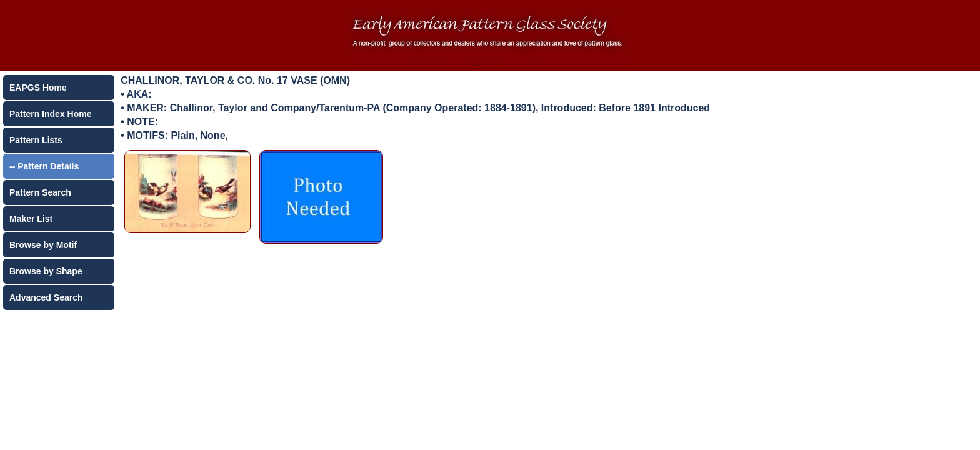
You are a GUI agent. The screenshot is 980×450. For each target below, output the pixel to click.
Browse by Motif (43, 245)
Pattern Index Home (50, 114)
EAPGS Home (38, 87)
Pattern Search (40, 193)
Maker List (30, 219)
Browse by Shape (45, 271)
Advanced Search (46, 297)
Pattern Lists (35, 140)
